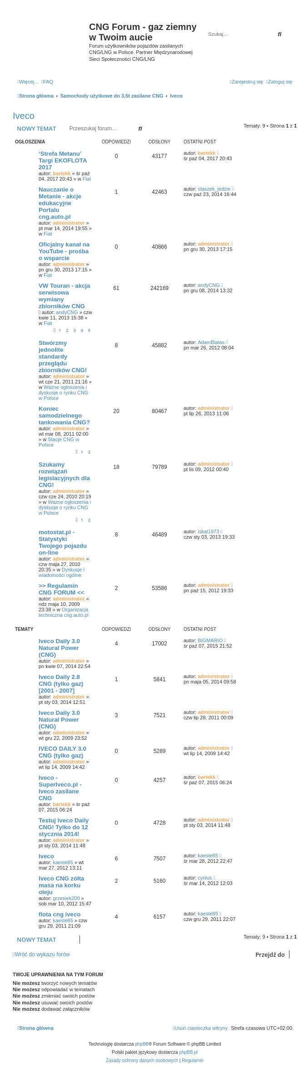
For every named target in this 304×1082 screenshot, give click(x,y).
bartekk (61, 173)
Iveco (24, 116)
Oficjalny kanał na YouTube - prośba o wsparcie (64, 251)
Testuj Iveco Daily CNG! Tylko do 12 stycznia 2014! (64, 827)
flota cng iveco (59, 914)
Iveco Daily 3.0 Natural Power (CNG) (59, 648)
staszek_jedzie (214, 189)
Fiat (87, 179)
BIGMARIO (210, 640)
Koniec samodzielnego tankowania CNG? (64, 415)
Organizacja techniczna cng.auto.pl (63, 612)
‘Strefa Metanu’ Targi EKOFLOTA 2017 (63, 160)
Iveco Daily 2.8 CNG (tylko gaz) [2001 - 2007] (61, 684)
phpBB (142, 1044)
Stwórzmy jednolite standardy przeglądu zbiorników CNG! (63, 356)
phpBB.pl (188, 1052)
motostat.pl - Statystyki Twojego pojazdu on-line (63, 542)
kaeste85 (63, 862)
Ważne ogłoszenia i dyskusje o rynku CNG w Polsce (63, 392)
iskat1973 (208, 531)
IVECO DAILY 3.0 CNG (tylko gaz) (62, 752)
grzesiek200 (66, 898)
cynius (205, 877)
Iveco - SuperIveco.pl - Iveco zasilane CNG (60, 788)
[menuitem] (47, 81)
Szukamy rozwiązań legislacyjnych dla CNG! (64, 474)
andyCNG (67, 312)
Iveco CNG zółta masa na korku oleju (61, 885)
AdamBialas (211, 342)
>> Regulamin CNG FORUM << (61, 589)
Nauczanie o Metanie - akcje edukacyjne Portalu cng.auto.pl (60, 203)
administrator (69, 223)
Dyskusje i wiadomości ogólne (62, 572)
